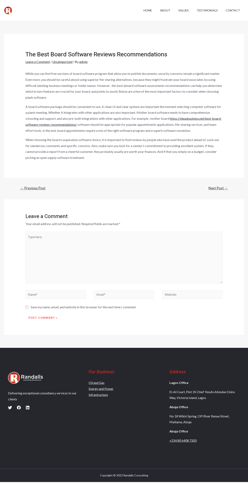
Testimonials (204, 10)
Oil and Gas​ (96, 384)
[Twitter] (10, 409)
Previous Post (33, 188)
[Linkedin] (28, 409)
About (159, 10)
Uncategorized (62, 62)
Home (140, 10)
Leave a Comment (37, 62)
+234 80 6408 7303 (183, 441)
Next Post (218, 188)
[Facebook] (19, 409)
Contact (232, 10)
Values (179, 10)
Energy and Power (101, 390)
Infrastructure (98, 396)
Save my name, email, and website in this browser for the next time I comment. (83, 308)
